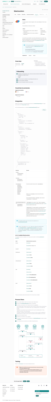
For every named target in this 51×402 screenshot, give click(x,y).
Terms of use (11, 399)
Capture (27, 254)
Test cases (21, 363)
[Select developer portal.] (12, 1)
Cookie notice (18, 399)
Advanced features (6, 14)
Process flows (42, 14)
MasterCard (39, 40)
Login (41, 1)
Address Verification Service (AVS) (8, 22)
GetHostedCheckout (37, 317)
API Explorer (20, 386)
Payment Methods (6, 10)
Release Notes (5, 390)
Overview (4, 12)
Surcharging (4, 16)
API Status (12, 388)
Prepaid (22, 63)
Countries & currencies (30, 14)
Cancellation (28, 265)
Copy (44, 109)
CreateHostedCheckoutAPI (22, 221)
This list (45, 209)
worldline (6, 1)
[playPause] (42, 9)
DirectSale (28, 242)
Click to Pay (4, 17)
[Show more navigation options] (46, 14)
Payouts (4, 28)
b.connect (4, 19)
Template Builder (20, 388)
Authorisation (28, 251)
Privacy (14, 399)
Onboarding (23, 14)
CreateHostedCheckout (32, 107)
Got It (37, 395)
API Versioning (12, 390)
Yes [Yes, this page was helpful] (24, 380)
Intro (15, 14)
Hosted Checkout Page (38, 103)
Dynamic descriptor (5, 37)
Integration (36, 14)
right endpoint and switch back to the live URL (33, 366)
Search (34, 1)
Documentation (17, 1)
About (3, 395)
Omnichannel (4, 20)
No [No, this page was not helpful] (28, 380)
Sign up (46, 1)
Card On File (4, 31)
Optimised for (28, 55)
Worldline (6, 399)
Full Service (4, 33)
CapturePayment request (31, 227)
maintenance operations (31, 203)
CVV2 (3, 25)
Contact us (4, 388)
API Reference (12, 386)
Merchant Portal (37, 46)
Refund (27, 276)
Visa (36, 40)
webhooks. (19, 318)
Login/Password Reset (6, 386)
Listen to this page (45, 9)
